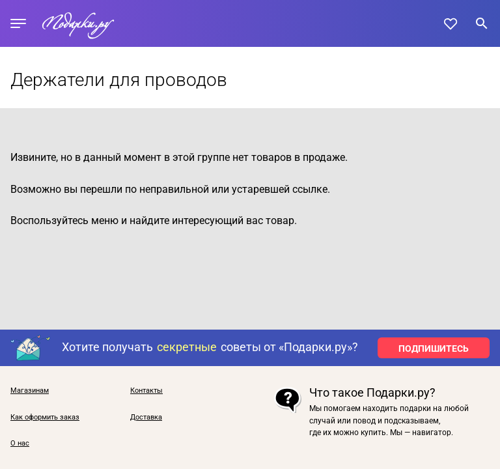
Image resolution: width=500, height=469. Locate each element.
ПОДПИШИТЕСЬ (433, 348)
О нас (19, 444)
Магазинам (29, 391)
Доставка (146, 417)
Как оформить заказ (44, 417)
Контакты (146, 391)
